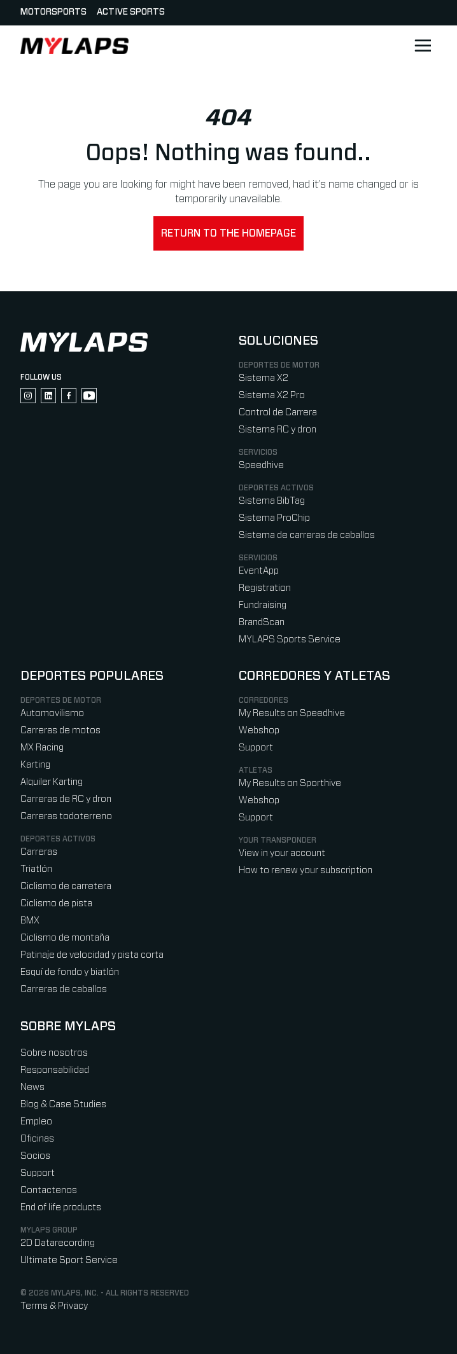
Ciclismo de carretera (65, 886)
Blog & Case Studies (63, 1104)
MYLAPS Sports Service (290, 639)
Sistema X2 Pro (272, 395)
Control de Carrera (278, 412)
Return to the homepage (228, 233)
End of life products (60, 1207)
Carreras (38, 852)
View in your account (282, 853)
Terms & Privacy (54, 1306)
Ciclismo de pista (56, 903)
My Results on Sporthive (290, 783)
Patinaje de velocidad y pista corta (92, 955)
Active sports (131, 12)
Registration (265, 588)
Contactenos (48, 1190)
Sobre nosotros (54, 1053)
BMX (29, 920)
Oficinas (37, 1138)
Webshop (259, 730)
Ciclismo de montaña (64, 938)
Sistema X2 (263, 378)
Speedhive (261, 465)
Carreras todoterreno (66, 816)
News (32, 1087)
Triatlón (36, 869)
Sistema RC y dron (277, 429)
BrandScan (262, 622)
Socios (35, 1156)
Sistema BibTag (272, 501)
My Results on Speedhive (292, 713)
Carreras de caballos (63, 989)
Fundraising (262, 605)
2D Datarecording (57, 1243)
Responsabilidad (54, 1070)
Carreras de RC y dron (65, 799)
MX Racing (42, 747)
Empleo (36, 1121)
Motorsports (53, 12)
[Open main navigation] (423, 46)
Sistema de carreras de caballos (307, 535)
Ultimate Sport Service (69, 1260)
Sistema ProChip (274, 518)
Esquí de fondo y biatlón (69, 972)
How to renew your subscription (305, 870)
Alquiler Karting (51, 782)
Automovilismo (52, 713)
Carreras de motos (60, 730)
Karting (35, 765)
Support (256, 747)
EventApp (259, 571)
